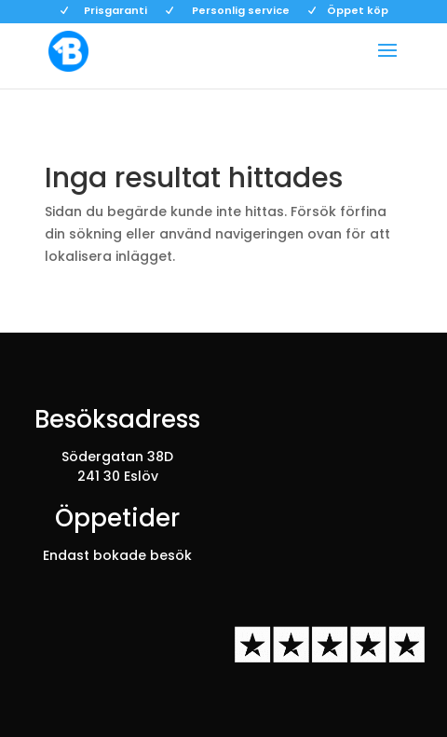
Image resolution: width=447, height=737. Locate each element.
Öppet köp (357, 12)
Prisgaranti (115, 12)
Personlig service (241, 12)
